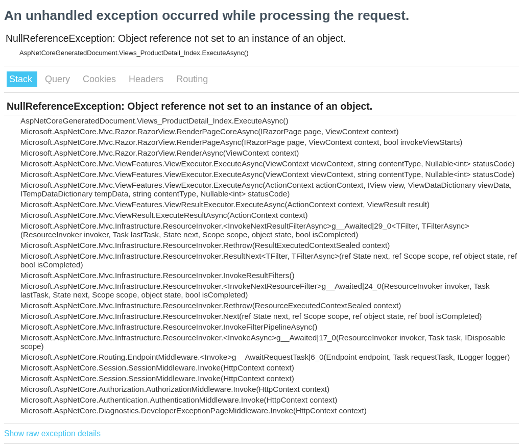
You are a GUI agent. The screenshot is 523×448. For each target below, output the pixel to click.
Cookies (100, 79)
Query (59, 79)
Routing (192, 79)
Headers (147, 79)
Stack (22, 79)
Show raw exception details (52, 433)
